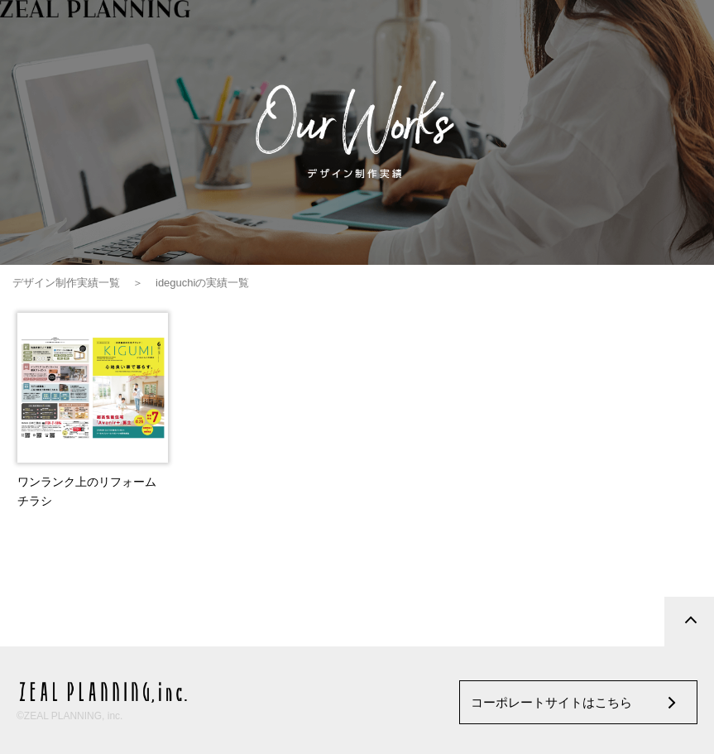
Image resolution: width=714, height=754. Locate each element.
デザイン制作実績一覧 (66, 282)
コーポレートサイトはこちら (551, 702)
